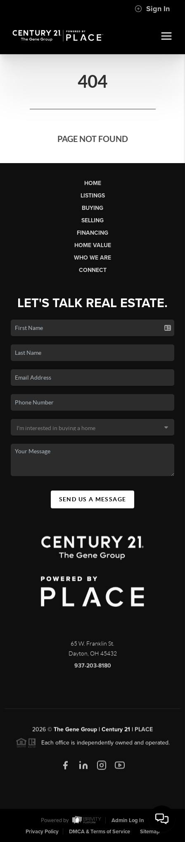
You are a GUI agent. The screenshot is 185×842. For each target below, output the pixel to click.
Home (92, 183)
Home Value (92, 245)
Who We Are (92, 257)
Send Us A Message (92, 499)
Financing (92, 232)
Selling (92, 220)
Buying (92, 208)
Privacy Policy (42, 831)
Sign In (152, 9)
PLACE (144, 732)
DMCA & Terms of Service (99, 831)
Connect (93, 270)
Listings (93, 195)
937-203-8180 (92, 669)
